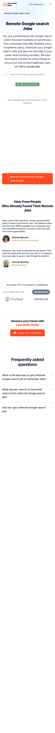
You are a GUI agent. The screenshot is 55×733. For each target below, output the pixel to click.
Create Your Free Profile (27, 332)
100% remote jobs (29, 66)
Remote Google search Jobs (17, 13)
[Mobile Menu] (50, 4)
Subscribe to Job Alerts (27, 84)
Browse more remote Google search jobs (25, 178)
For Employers (36, 4)
